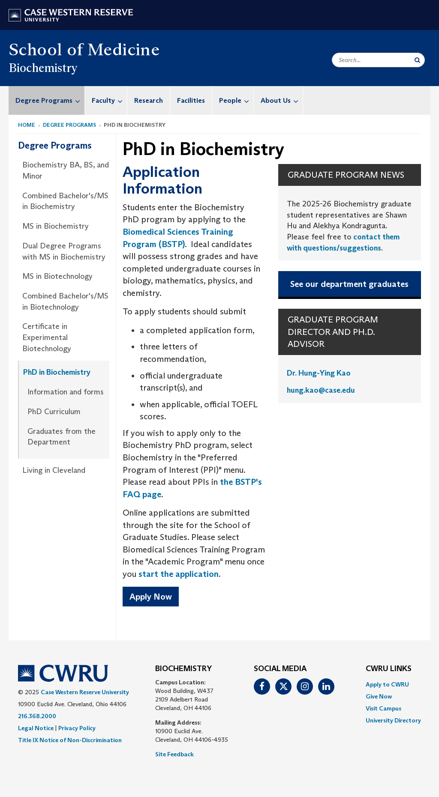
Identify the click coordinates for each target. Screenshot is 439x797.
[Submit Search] (417, 60)
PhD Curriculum (54, 411)
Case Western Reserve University (85, 692)
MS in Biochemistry (55, 226)
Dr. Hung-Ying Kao (319, 373)
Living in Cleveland (53, 470)
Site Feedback (174, 754)
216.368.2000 (37, 716)
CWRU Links (389, 669)
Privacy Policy (77, 728)
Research (148, 100)
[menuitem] (47, 100)
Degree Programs (49, 100)
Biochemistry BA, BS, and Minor (65, 170)
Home (26, 125)
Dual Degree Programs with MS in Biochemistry (63, 251)
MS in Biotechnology (57, 276)
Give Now (379, 696)
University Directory (393, 720)
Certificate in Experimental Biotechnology (46, 337)
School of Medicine (84, 49)
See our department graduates (349, 284)
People (236, 100)
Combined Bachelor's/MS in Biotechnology (65, 301)
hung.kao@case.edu (321, 390)
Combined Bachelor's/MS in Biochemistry (65, 201)
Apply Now (150, 596)
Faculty (109, 100)
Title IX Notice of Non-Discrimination (70, 740)
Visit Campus (383, 708)
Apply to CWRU (387, 684)
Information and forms (65, 392)
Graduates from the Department (61, 437)
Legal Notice (36, 728)
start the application (178, 574)
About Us (282, 100)
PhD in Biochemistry (56, 372)
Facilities (191, 100)
